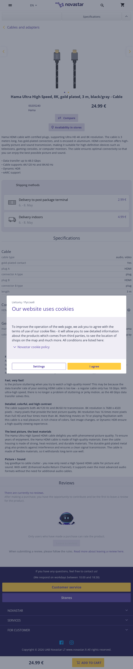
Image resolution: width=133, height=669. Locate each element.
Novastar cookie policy (31, 347)
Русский (29, 302)
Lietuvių (17, 302)
